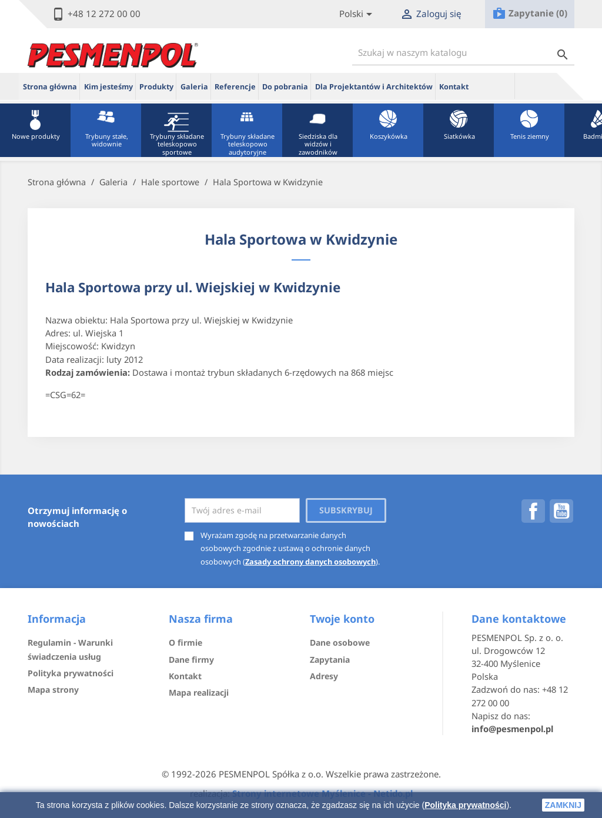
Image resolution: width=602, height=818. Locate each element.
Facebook (533, 511)
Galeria (194, 87)
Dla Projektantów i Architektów (374, 87)
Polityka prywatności (465, 805)
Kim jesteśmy (108, 87)
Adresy (324, 676)
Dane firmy (191, 659)
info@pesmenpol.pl (512, 728)
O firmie (185, 642)
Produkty (156, 87)
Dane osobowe (340, 642)
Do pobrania (285, 87)
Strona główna (50, 87)
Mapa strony (53, 689)
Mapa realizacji (199, 692)
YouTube (561, 511)
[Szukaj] (463, 52)
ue (493, 86)
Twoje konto (342, 619)
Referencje (235, 87)
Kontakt (454, 87)
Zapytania (330, 659)
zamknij (563, 805)
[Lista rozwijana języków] (357, 14)
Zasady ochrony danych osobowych (310, 561)
